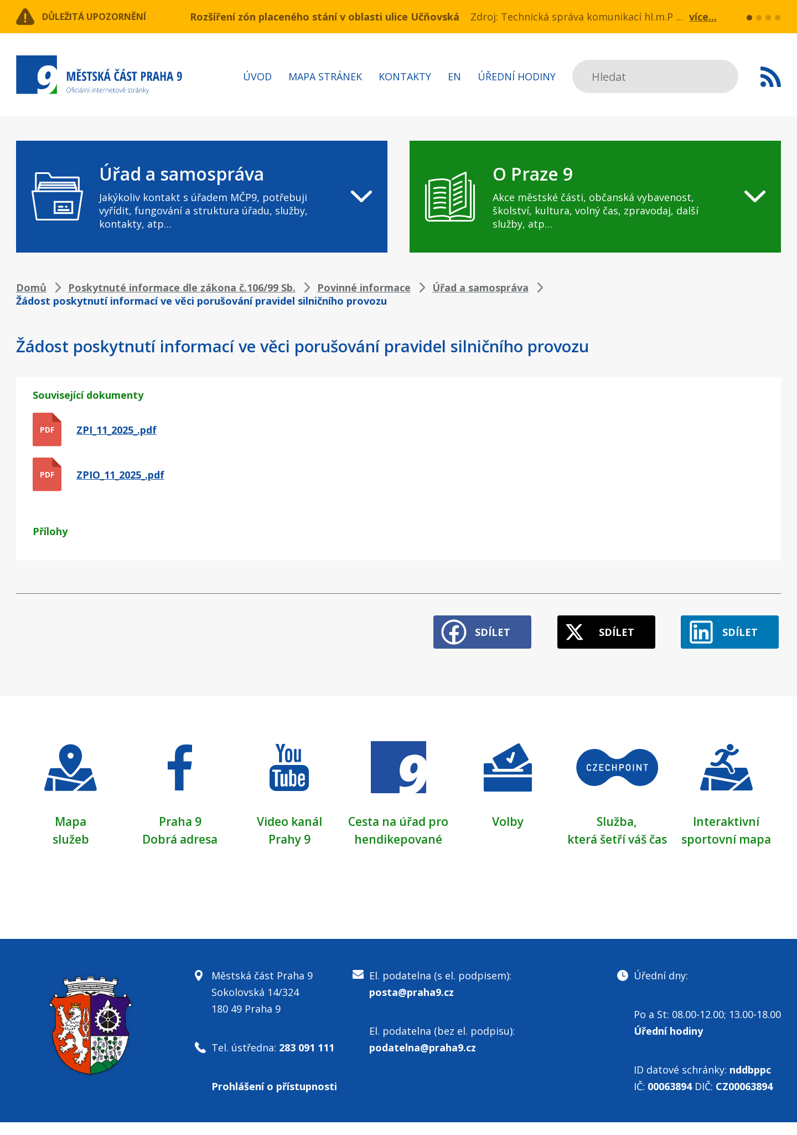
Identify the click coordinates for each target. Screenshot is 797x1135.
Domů (31, 287)
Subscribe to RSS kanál (770, 76)
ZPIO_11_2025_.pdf (120, 474)
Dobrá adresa (179, 833)
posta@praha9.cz (411, 1004)
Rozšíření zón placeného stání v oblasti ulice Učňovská (324, 16)
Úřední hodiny (517, 76)
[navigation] (201, 197)
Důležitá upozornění (105, 16)
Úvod (257, 76)
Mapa (70, 816)
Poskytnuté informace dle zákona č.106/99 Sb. (182, 287)
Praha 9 (180, 816)
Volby (507, 816)
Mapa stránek (325, 76)
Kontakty (405, 76)
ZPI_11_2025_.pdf (116, 429)
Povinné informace (364, 287)
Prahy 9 (289, 833)
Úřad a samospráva (480, 287)
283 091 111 (306, 1060)
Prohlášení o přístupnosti (274, 1099)
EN (454, 76)
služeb (70, 833)
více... (703, 16)
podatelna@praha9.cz (422, 1060)
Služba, (617, 816)
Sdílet (475, 627)
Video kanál (289, 816)
